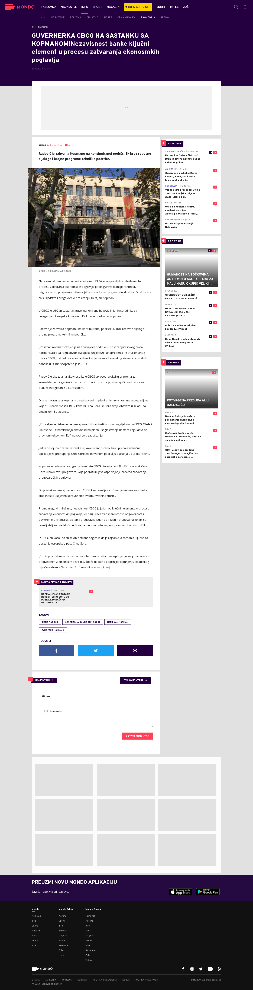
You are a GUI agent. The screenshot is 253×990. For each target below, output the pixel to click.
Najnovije (36, 916)
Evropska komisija (52, 630)
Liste (61, 955)
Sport (35, 925)
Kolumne (63, 945)
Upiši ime (44, 696)
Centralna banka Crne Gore (82, 622)
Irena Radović (50, 622)
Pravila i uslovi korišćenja (47, 984)
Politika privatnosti (146, 980)
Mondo (35, 909)
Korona (62, 916)
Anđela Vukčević (54, 145)
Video (35, 940)
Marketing (51, 980)
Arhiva (125, 980)
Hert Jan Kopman (117, 622)
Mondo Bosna (93, 909)
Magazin (36, 930)
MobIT (35, 935)
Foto (61, 950)
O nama (36, 980)
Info (34, 27)
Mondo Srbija (66, 909)
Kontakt (82, 980)
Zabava (62, 930)
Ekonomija (43, 27)
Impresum (67, 980)
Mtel (34, 945)
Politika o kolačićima (105, 980)
